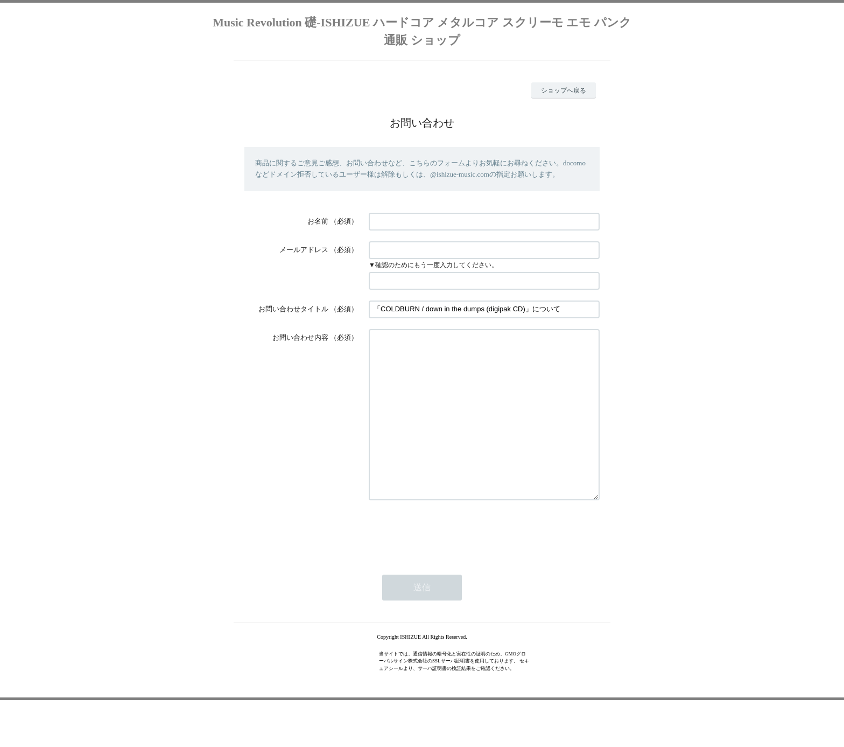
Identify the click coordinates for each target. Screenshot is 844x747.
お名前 (317, 221)
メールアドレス (303, 250)
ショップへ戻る (563, 90)
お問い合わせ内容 (300, 337)
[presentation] (450, 564)
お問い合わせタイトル (293, 309)
